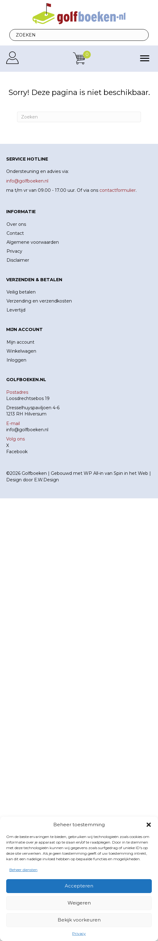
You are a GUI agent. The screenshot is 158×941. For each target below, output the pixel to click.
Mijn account (20, 342)
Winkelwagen (21, 351)
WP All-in (93, 473)
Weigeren (79, 903)
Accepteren (79, 886)
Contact (15, 233)
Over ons (16, 224)
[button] (149, 825)
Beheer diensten (23, 869)
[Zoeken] (79, 117)
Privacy (79, 933)
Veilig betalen (21, 292)
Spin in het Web (131, 473)
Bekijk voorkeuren (79, 920)
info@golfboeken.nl (27, 429)
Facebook (17, 451)
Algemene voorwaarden (33, 242)
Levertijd (16, 310)
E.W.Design (46, 480)
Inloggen (16, 360)
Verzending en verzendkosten (39, 301)
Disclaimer (18, 260)
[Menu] (145, 58)
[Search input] (79, 35)
